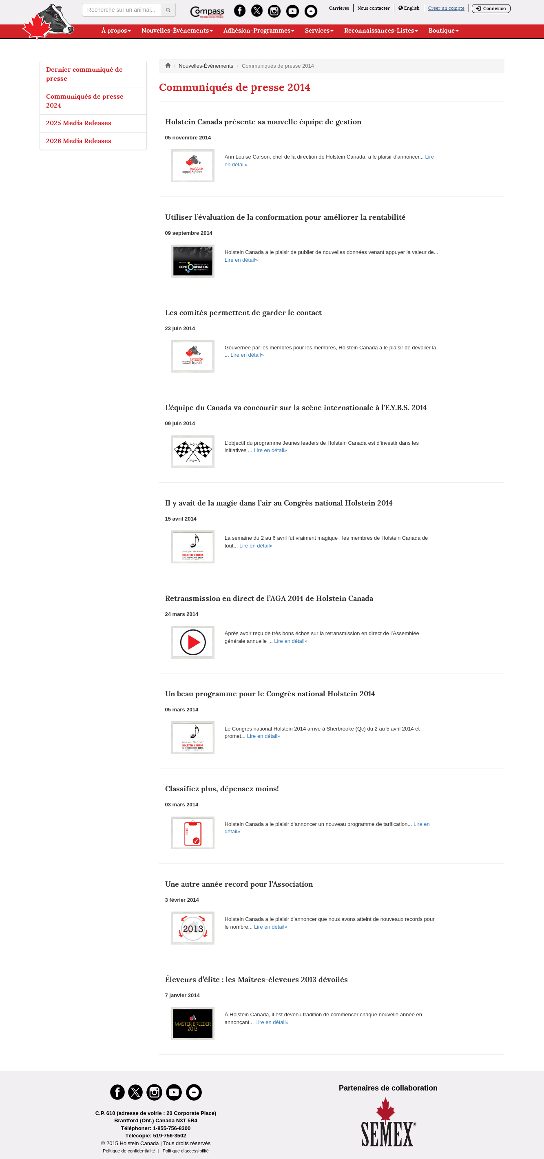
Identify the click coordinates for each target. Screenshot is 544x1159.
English (409, 8)
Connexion (491, 8)
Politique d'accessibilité (186, 1150)
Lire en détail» (241, 260)
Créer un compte (446, 8)
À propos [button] (116, 30)
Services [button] (319, 30)
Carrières (339, 8)
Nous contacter (374, 8)
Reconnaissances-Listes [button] (381, 30)
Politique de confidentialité (129, 1150)
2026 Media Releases (78, 141)
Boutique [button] (444, 30)
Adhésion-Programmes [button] (258, 30)
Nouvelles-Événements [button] (177, 30)
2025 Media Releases (78, 123)
